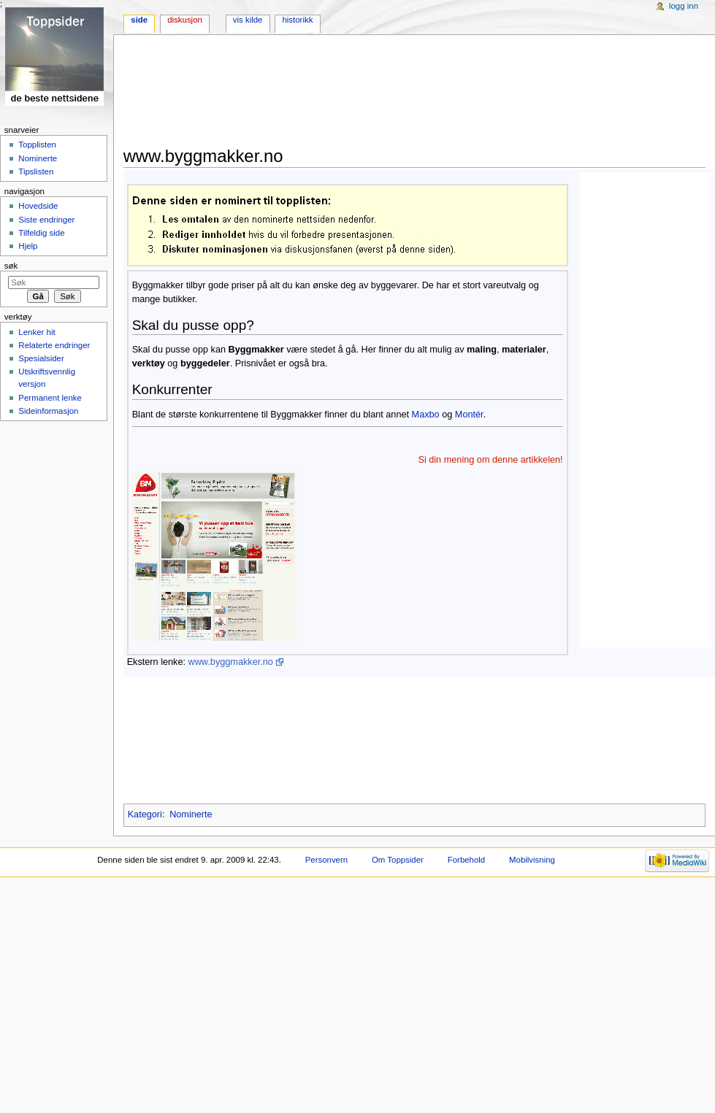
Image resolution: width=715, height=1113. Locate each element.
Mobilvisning (532, 859)
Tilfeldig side (41, 232)
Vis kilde (248, 19)
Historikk (297, 19)
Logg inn (683, 5)
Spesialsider (41, 358)
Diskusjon (184, 19)
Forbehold (466, 859)
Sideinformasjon (48, 411)
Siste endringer (46, 219)
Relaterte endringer (54, 345)
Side (139, 19)
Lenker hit (36, 332)
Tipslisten (35, 171)
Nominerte (37, 158)
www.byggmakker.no (230, 662)
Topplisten (37, 144)
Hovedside (38, 205)
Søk (11, 265)
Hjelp (27, 246)
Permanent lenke (50, 397)
